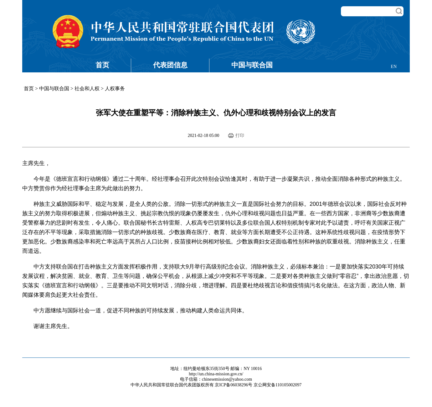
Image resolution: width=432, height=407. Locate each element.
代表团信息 (170, 65)
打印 (239, 135)
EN (394, 66)
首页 (102, 65)
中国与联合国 (252, 65)
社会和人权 (87, 88)
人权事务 (115, 88)
